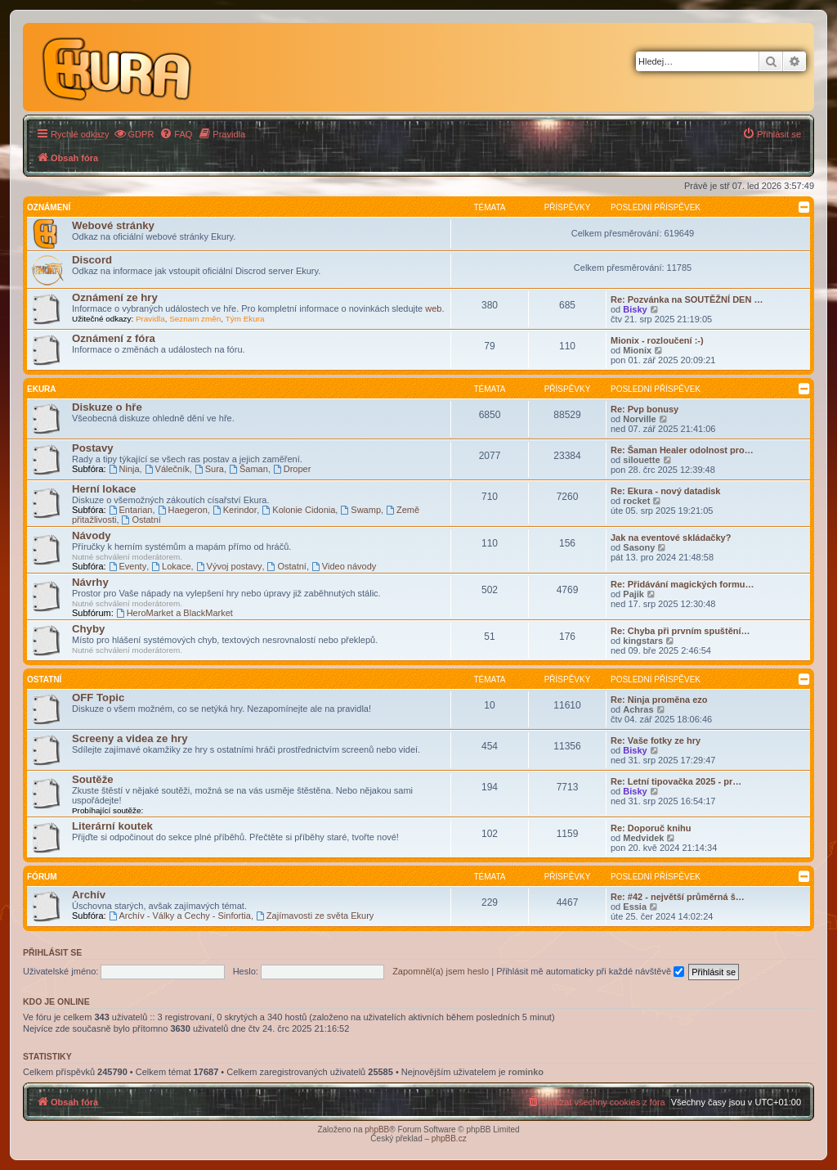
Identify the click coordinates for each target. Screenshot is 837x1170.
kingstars (643, 641)
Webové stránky (113, 225)
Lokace (170, 566)
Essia (635, 906)
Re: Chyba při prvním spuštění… (680, 631)
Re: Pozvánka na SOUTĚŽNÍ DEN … (687, 299)
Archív (88, 895)
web (433, 308)
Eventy (127, 566)
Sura (209, 469)
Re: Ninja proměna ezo (659, 699)
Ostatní (141, 519)
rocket (636, 501)
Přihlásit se (52, 952)
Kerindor (235, 510)
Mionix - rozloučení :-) (657, 340)
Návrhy (90, 582)
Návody (91, 535)
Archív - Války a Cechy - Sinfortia (180, 915)
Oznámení (48, 207)
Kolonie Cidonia (298, 510)
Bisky (635, 309)
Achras (638, 709)
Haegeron (183, 510)
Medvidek (643, 838)
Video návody (343, 566)
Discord (92, 260)
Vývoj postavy (229, 566)
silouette (641, 460)
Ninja (124, 469)
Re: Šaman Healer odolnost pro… (682, 450)
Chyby (88, 629)
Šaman (248, 469)
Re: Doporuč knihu (651, 828)
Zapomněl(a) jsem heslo (440, 971)
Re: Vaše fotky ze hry (655, 740)
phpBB (377, 1129)
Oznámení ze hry (115, 297)
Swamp (360, 510)
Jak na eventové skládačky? (671, 537)
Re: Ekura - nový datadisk (666, 491)
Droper (292, 469)
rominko (526, 1072)
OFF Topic (98, 697)
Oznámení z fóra (113, 338)
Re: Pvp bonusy (644, 409)
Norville (639, 419)
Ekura (41, 389)
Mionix (637, 350)
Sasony (639, 547)
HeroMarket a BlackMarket (174, 613)
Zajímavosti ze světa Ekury (315, 915)
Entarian (131, 510)
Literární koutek (112, 826)
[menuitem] (134, 134)
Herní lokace (104, 489)
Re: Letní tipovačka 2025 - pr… (676, 781)
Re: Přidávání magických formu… (682, 584)
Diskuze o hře (107, 407)
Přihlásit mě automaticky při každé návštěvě (590, 971)
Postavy (93, 448)
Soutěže (93, 779)
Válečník (167, 469)
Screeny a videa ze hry (129, 738)
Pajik (633, 594)
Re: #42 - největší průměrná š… (678, 897)
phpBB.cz (449, 1138)
